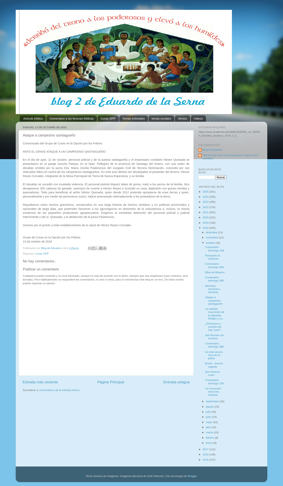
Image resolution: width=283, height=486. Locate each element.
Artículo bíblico (33, 118)
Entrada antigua (177, 382)
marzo (210, 432)
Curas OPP (108, 118)
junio (209, 416)
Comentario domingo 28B (214, 345)
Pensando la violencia (212, 257)
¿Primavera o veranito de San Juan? (213, 326)
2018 (206, 227)
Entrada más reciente (40, 382)
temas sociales (161, 118)
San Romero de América (214, 337)
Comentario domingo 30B (214, 265)
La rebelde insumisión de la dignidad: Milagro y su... (215, 313)
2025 (206, 191)
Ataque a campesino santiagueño (214, 300)
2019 (206, 222)
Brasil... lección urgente (214, 365)
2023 (206, 201)
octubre (210, 242)
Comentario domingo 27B (214, 382)
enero (209, 442)
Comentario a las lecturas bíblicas (72, 118)
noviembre (212, 237)
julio (208, 411)
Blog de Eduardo (212, 149)
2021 (206, 212)
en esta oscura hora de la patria (214, 355)
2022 (206, 207)
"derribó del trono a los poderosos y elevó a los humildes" (230, 157)
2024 (206, 196)
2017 (206, 449)
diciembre (212, 232)
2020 (206, 217)
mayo (209, 422)
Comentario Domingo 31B (214, 249)
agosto (210, 406)
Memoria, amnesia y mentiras (212, 289)
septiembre (213, 401)
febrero (210, 437)
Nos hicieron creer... (212, 373)
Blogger (192, 476)
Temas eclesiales (133, 118)
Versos (182, 118)
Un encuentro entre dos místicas (213, 391)
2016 (206, 454)
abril (208, 427)
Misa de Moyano (215, 272)
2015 (206, 459)
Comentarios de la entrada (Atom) (59, 390)
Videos (198, 118)
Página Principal (110, 382)
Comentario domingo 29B (214, 279)
